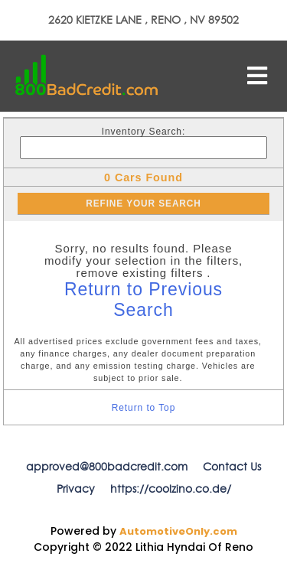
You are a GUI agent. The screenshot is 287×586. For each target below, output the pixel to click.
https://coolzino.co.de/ (170, 488)
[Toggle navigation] (257, 75)
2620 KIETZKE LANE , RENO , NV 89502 (143, 20)
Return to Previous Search (143, 300)
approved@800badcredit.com (107, 466)
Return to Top (144, 407)
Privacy (76, 488)
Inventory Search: (143, 131)
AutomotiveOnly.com (178, 531)
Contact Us (232, 466)
